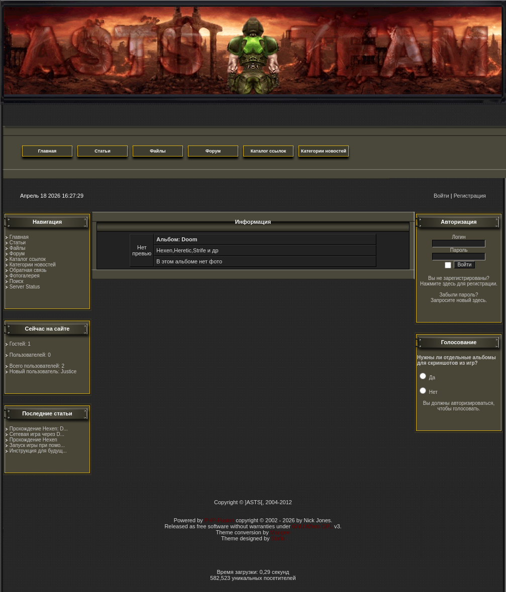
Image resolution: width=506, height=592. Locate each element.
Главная (19, 237)
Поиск (17, 281)
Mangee (280, 532)
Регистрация (470, 196)
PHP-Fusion (219, 520)
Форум (17, 253)
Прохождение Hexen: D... (39, 428)
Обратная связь (28, 270)
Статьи (18, 242)
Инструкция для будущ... (38, 451)
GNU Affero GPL (312, 526)
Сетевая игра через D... (37, 434)
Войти (441, 196)
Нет (429, 392)
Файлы (18, 248)
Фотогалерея (25, 275)
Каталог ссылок (28, 259)
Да (427, 377)
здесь (478, 300)
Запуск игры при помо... (37, 445)
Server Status (25, 286)
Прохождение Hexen (33, 439)
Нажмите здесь (438, 283)
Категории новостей (33, 264)
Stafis (278, 538)
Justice (68, 371)
